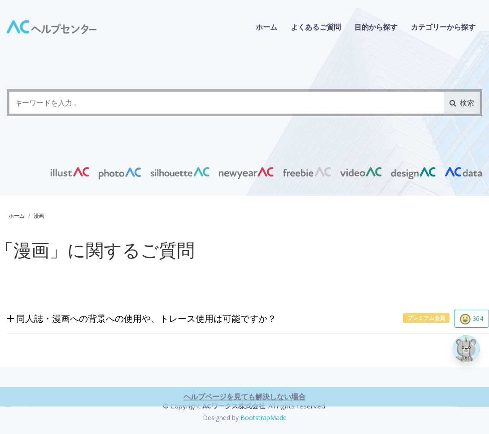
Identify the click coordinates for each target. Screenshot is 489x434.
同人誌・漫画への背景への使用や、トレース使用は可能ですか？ (141, 318)
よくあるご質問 (316, 27)
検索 (462, 103)
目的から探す (375, 27)
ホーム (266, 27)
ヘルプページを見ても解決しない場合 (244, 421)
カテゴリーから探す (443, 27)
